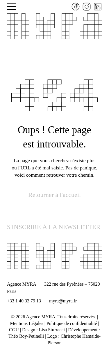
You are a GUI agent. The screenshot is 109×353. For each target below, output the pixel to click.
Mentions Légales (26, 323)
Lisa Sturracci (52, 329)
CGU (14, 329)
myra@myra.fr (63, 300)
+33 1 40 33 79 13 (24, 300)
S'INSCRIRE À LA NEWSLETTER (53, 226)
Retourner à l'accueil (54, 194)
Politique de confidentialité (72, 323)
